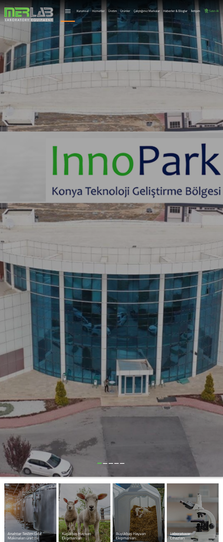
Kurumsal (83, 10)
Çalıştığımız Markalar (147, 10)
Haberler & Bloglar (175, 10)
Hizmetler (98, 10)
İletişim (195, 10)
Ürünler (125, 10)
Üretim (112, 10)
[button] (99, 463)
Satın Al (211, 10)
